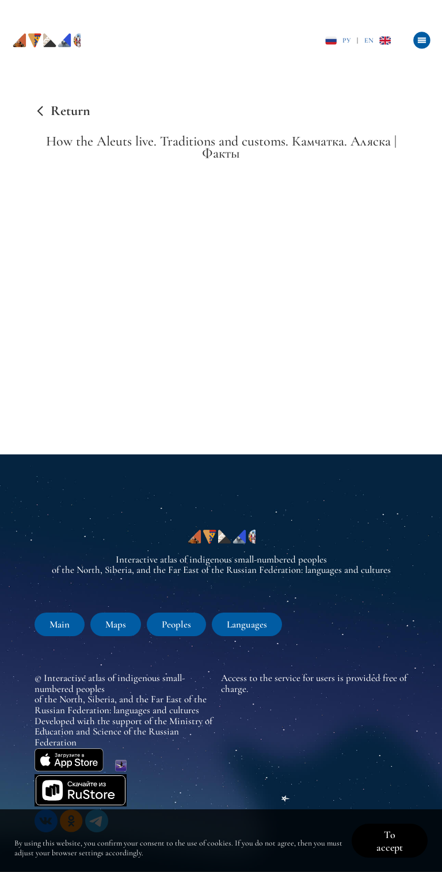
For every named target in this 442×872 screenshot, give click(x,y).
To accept (389, 841)
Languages (247, 624)
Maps (115, 624)
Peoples (176, 624)
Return (70, 111)
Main (59, 624)
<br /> (221, 303)
